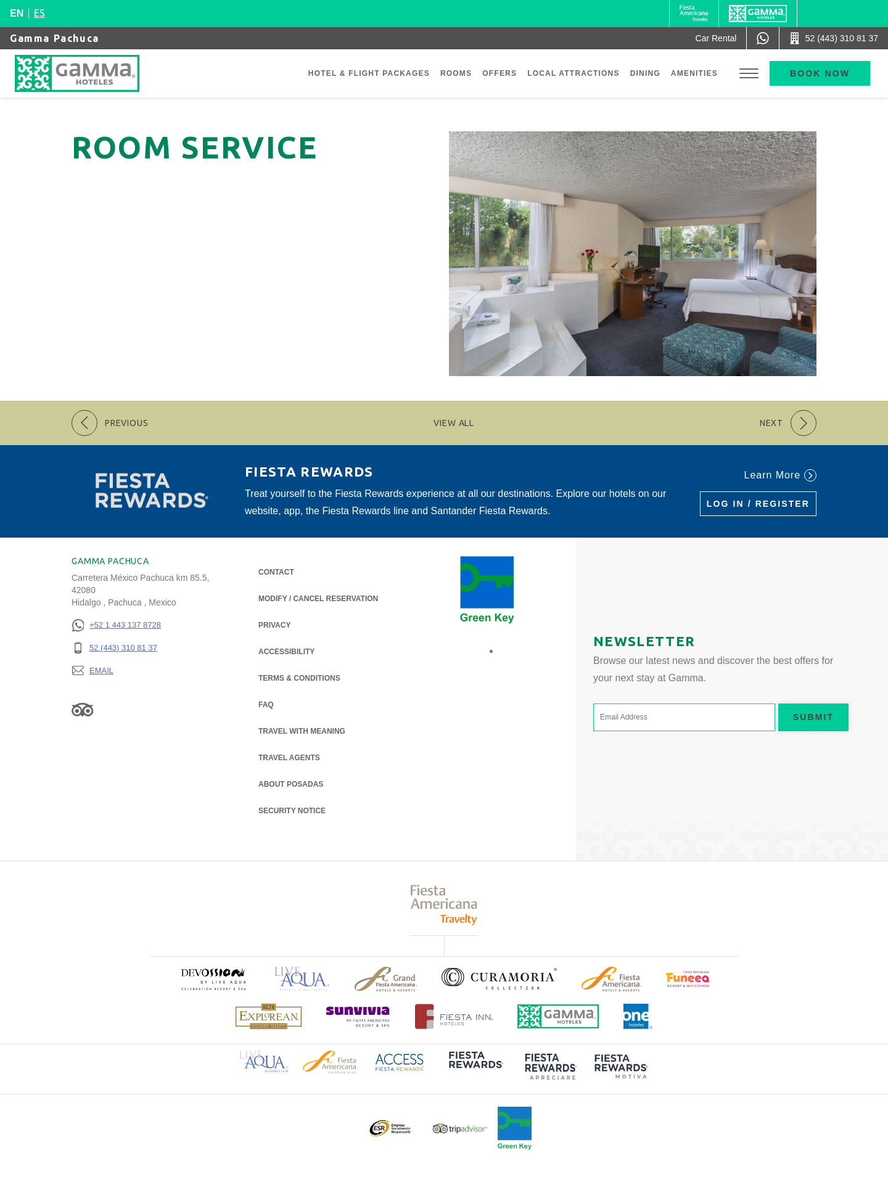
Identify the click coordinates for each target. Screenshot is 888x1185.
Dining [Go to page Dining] (645, 73)
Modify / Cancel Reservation (318, 598)
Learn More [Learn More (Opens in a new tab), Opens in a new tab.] (780, 475)
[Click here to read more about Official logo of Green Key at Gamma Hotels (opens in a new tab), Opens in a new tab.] (515, 1128)
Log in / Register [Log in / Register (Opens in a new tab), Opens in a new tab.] (758, 504)
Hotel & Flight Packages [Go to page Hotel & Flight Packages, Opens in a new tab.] (369, 73)
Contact (276, 572)
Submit (813, 717)
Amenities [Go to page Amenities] (694, 73)
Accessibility (286, 651)
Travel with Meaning (301, 731)
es (39, 12)
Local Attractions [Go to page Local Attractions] (573, 73)
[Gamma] (758, 13)
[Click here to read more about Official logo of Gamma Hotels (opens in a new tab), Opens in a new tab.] (558, 1016)
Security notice (292, 810)
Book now (820, 73)
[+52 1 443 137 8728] (116, 625)
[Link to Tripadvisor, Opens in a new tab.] (82, 709)
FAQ (266, 704)
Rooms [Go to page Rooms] (456, 73)
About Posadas (290, 783)
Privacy (274, 624)
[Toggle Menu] (748, 73)
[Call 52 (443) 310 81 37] (833, 38)
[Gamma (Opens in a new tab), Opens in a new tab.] (694, 13)
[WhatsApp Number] (763, 38)
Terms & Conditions (299, 678)
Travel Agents (289, 757)
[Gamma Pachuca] (89, 73)
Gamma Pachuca (54, 38)
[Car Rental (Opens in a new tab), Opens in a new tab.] (716, 38)
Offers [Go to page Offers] (499, 73)
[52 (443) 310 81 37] (116, 648)
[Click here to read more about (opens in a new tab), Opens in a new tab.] (213, 978)
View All (454, 423)
